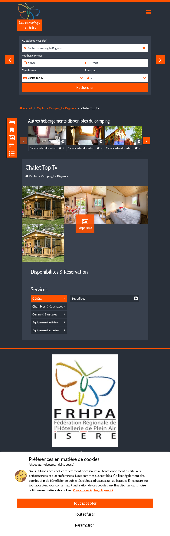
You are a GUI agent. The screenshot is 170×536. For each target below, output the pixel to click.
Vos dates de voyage (32, 55)
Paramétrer (85, 525)
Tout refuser (85, 514)
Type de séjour (29, 70)
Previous (9, 59)
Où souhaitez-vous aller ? (34, 40)
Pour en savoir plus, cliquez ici (93, 490)
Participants (90, 70)
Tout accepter (85, 503)
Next (160, 59)
